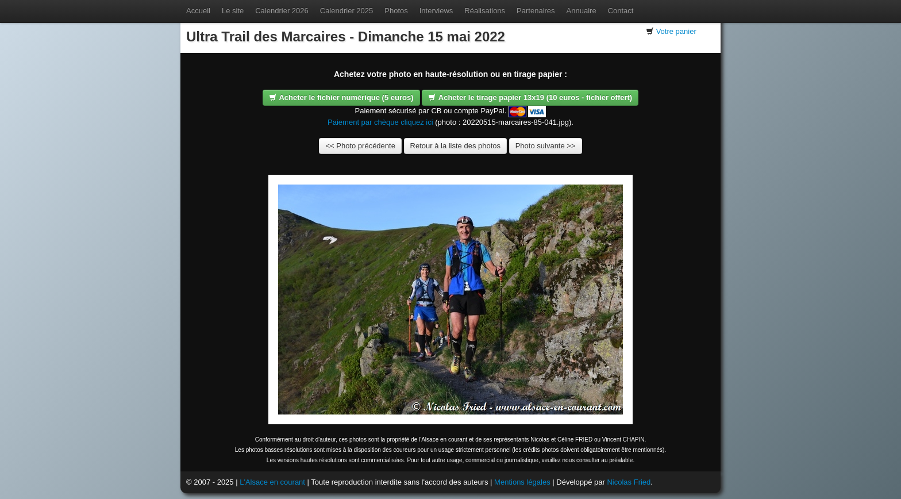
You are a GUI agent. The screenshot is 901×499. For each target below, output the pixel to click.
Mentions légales (522, 482)
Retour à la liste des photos (455, 145)
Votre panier (676, 31)
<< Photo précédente (360, 145)
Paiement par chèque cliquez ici (380, 122)
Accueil (198, 10)
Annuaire (581, 10)
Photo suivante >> (545, 145)
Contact (621, 10)
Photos (395, 10)
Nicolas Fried (628, 482)
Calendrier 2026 (282, 10)
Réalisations (484, 10)
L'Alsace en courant (272, 482)
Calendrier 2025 (347, 10)
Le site (233, 10)
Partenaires (536, 10)
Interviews (436, 10)
